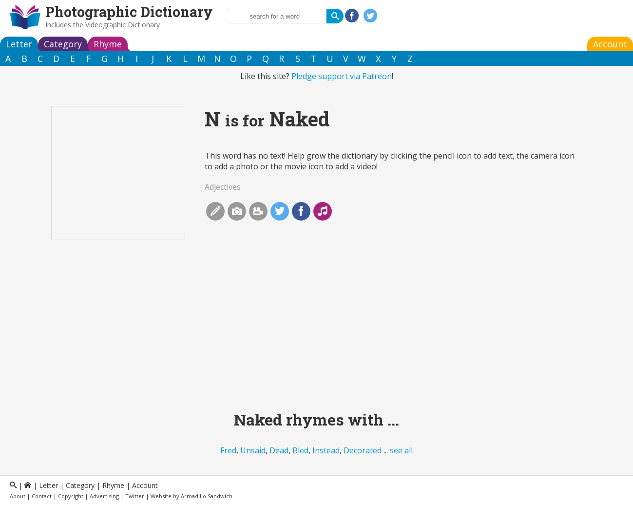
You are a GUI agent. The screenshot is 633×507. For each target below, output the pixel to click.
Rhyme (108, 44)
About (17, 496)
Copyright (70, 496)
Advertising (104, 496)
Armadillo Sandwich (206, 496)
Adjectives (223, 187)
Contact (42, 496)
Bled (300, 450)
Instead (326, 450)
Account (610, 44)
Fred (228, 450)
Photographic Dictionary (129, 11)
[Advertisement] (317, 332)
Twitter (134, 496)
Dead (278, 450)
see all (401, 450)
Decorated (363, 450)
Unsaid (253, 450)
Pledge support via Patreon (341, 76)
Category (63, 44)
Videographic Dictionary (122, 24)
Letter (19, 44)
